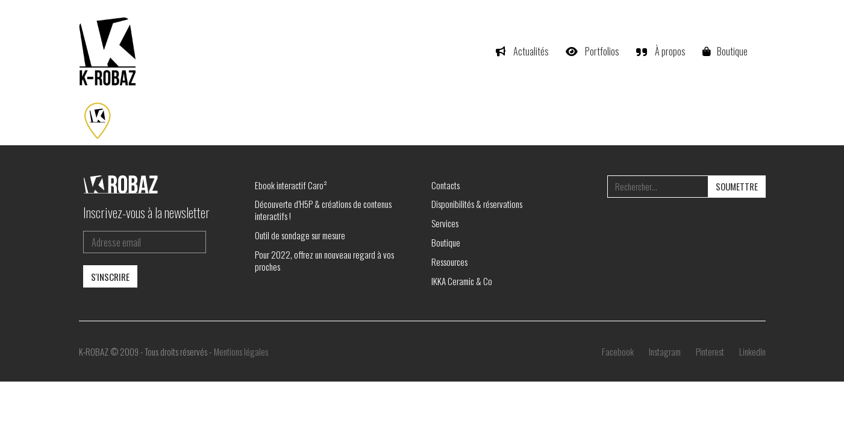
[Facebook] (618, 351)
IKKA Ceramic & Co (461, 281)
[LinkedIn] (752, 351)
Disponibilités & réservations (476, 204)
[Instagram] (665, 351)
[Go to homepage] (109, 51)
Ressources (449, 262)
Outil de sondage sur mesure (300, 235)
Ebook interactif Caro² (291, 185)
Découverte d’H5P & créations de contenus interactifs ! (323, 210)
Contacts (445, 185)
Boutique (445, 242)
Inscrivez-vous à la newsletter (146, 212)
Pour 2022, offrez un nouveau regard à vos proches (324, 260)
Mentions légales (241, 351)
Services (444, 223)
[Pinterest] (710, 351)
